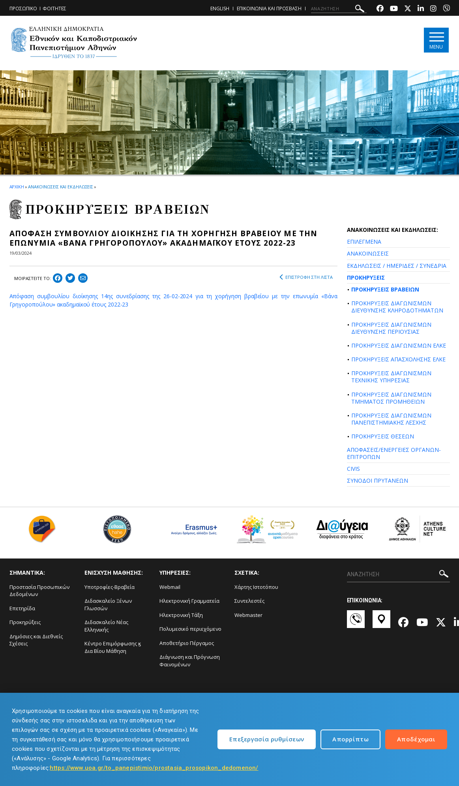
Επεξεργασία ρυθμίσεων (266, 739)
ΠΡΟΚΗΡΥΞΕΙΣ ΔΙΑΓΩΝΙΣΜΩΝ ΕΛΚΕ (398, 345)
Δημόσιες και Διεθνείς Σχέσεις (36, 640)
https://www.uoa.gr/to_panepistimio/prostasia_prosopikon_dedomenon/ (154, 767)
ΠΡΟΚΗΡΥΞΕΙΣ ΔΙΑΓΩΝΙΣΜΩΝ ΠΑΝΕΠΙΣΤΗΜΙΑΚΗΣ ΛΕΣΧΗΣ (391, 419)
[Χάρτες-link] (381, 623)
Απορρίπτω (350, 739)
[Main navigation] (436, 40)
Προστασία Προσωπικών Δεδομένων (39, 590)
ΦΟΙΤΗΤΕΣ (54, 8)
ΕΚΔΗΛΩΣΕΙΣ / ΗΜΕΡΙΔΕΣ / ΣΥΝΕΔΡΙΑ (396, 265)
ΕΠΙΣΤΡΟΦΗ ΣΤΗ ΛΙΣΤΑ (306, 277)
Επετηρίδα (22, 608)
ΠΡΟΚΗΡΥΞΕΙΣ (366, 277)
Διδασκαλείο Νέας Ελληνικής (106, 626)
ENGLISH (219, 8)
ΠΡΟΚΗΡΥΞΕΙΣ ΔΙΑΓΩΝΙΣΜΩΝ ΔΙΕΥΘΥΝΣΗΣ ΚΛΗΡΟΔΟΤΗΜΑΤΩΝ (397, 306)
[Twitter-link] (407, 9)
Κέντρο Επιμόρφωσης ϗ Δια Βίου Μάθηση (112, 647)
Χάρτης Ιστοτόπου (256, 586)
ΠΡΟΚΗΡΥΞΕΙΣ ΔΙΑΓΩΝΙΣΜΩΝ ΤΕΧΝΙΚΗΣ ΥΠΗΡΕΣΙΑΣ (391, 376)
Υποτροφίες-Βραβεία (109, 586)
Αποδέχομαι (416, 739)
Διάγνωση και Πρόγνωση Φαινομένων (189, 660)
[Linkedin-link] (421, 9)
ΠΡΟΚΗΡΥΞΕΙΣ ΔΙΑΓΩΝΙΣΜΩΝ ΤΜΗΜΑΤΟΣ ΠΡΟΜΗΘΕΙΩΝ (391, 398)
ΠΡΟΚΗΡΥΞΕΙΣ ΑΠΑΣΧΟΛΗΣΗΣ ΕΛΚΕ (398, 359)
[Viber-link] (446, 9)
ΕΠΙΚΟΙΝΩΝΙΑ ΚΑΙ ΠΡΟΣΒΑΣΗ (269, 8)
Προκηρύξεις (25, 622)
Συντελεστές (249, 600)
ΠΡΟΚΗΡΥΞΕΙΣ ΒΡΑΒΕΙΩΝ (385, 289)
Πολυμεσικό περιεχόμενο (190, 628)
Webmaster (248, 615)
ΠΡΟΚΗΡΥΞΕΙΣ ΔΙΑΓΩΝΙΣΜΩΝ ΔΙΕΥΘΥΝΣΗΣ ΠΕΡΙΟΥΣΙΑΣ (391, 328)
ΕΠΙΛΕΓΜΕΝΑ (364, 241)
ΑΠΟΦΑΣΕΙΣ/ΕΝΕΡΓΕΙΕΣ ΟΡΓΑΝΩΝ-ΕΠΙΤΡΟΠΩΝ (394, 453)
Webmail (169, 586)
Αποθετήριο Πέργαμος (186, 643)
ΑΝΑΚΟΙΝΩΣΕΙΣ (368, 253)
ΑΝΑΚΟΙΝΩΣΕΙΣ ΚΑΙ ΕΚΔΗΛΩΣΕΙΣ (60, 187)
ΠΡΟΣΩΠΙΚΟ (23, 8)
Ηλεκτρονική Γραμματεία (189, 600)
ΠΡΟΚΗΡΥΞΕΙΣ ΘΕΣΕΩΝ (382, 436)
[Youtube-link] (394, 9)
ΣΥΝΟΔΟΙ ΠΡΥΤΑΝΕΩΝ (377, 480)
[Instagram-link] (433, 9)
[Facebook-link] (380, 9)
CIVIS (353, 468)
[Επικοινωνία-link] (356, 623)
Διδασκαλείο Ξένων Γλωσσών (108, 604)
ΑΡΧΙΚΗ (16, 187)
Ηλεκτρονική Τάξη (181, 615)
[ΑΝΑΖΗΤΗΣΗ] (339, 8)
